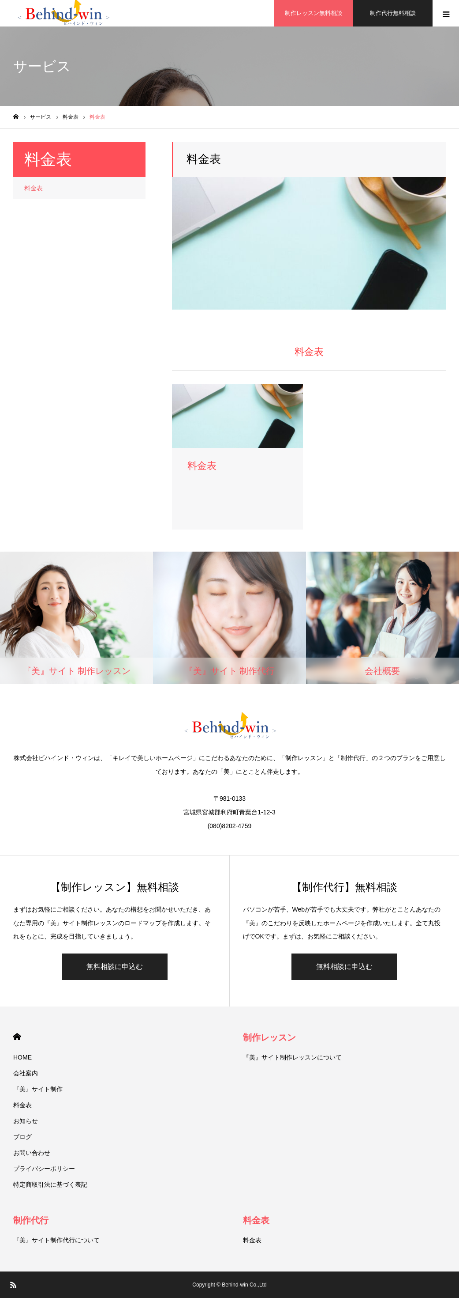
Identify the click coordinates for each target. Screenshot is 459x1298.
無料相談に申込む (114, 966)
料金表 (33, 188)
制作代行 (31, 1220)
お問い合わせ (31, 1152)
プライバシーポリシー (44, 1168)
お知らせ (25, 1120)
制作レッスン (269, 1037)
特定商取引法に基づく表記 (50, 1184)
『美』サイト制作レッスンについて (292, 1057)
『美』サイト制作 (38, 1089)
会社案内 (25, 1073)
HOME (17, 1037)
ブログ (22, 1136)
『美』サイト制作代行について (56, 1240)
